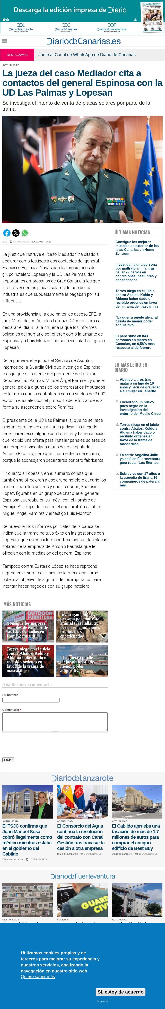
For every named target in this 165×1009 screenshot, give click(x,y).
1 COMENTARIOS (38, 859)
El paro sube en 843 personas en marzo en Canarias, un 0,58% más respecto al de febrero (135, 342)
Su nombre (10, 695)
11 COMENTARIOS (148, 854)
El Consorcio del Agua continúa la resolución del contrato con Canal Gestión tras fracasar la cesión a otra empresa (81, 837)
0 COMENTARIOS (22, 242)
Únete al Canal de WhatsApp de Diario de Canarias (86, 54)
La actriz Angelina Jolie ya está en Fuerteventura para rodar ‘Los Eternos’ (140, 459)
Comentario (11, 710)
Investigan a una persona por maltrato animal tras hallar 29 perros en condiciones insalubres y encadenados (80, 625)
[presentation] (35, 746)
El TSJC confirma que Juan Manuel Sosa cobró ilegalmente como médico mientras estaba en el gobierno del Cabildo (27, 840)
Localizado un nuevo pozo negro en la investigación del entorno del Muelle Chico (140, 408)
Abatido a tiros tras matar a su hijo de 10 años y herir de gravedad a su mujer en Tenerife (140, 385)
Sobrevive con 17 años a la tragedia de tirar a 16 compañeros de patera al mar (140, 479)
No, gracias (102, 1001)
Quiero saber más (38, 976)
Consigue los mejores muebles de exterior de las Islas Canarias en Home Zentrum (27, 629)
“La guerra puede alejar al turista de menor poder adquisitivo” (77, 664)
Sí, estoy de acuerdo (121, 992)
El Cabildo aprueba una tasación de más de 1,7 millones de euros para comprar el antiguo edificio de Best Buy (136, 837)
